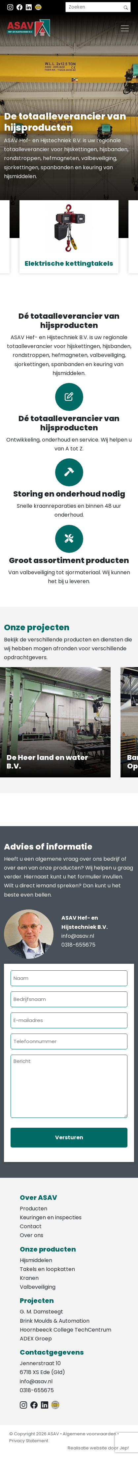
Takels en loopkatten (47, 1269)
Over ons (31, 1235)
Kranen (29, 1278)
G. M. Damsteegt (41, 1311)
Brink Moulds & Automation (54, 1321)
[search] (98, 7)
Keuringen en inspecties (51, 1217)
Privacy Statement (28, 1441)
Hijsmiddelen (36, 1260)
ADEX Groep (36, 1338)
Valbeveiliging (37, 1287)
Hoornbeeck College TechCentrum (65, 1330)
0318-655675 (78, 945)
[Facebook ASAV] (20, 7)
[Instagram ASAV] (11, 7)
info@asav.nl (77, 936)
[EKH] (38, 7)
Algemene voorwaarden (89, 1434)
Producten (33, 1208)
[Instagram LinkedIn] (29, 7)
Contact (31, 1226)
